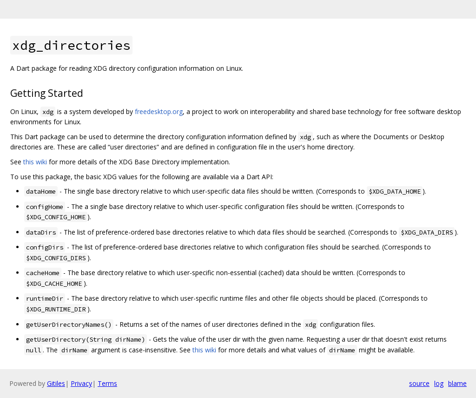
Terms (107, 383)
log (438, 383)
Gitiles (56, 383)
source (419, 383)
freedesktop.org (159, 111)
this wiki (35, 161)
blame (457, 383)
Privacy (81, 383)
